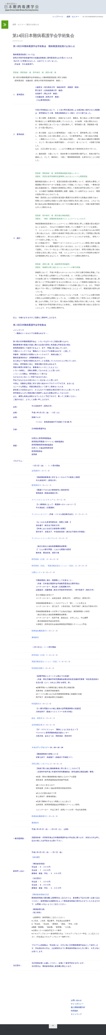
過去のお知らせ (32, 24)
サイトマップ (76, 1014)
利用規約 (74, 1011)
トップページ (57, 16)
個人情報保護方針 (78, 1007)
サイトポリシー (77, 1004)
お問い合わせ (76, 1000)
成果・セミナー (73, 16)
